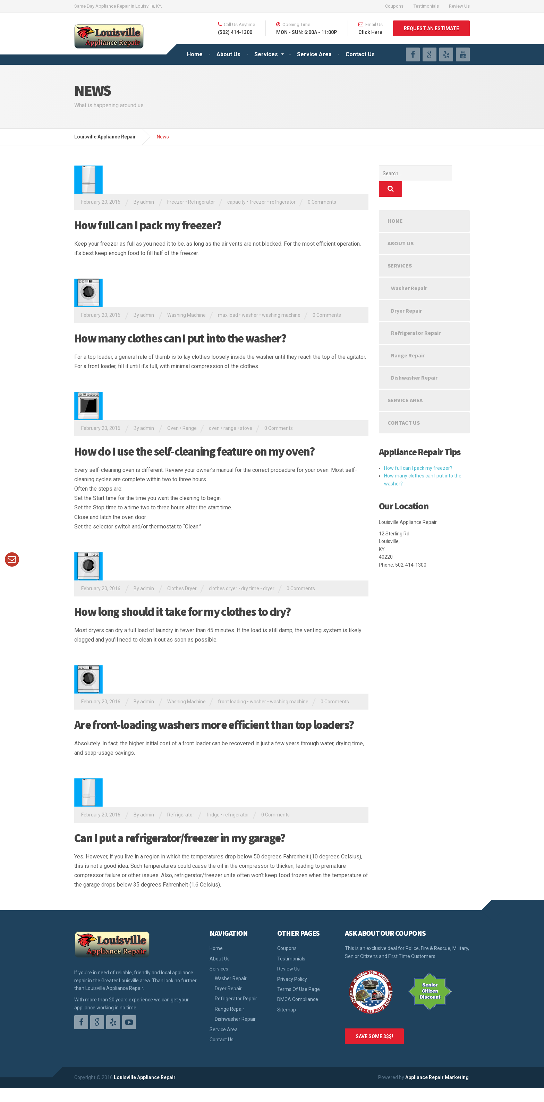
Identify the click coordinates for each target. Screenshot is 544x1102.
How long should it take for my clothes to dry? (182, 611)
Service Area (314, 54)
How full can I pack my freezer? (147, 225)
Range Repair (408, 339)
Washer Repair (409, 272)
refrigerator (283, 202)
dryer (268, 588)
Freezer (175, 202)
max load (228, 315)
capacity (236, 202)
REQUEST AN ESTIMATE (431, 28)
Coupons (394, 6)
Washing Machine (186, 315)
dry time (250, 588)
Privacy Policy (292, 979)
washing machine (281, 315)
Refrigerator (201, 202)
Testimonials (426, 6)
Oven (173, 428)
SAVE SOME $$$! (374, 1036)
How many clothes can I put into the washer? (180, 338)
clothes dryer (223, 588)
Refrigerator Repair (416, 317)
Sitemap (286, 1009)
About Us (228, 54)
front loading (232, 701)
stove (246, 428)
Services (266, 54)
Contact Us (360, 54)
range (229, 428)
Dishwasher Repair (414, 361)
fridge (213, 814)
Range (189, 428)
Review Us (459, 6)
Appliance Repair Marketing (437, 1077)
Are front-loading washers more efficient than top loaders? (214, 725)
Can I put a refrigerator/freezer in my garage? (179, 838)
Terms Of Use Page (298, 989)
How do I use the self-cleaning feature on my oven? (194, 451)
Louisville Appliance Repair (145, 1077)
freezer (257, 202)
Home (195, 54)
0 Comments (322, 202)
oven (214, 428)
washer (250, 315)
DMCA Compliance (297, 999)
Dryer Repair (406, 294)
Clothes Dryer (182, 588)
